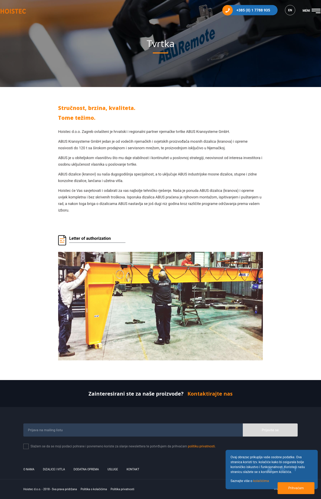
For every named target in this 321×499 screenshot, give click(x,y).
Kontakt (133, 469)
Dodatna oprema (86, 469)
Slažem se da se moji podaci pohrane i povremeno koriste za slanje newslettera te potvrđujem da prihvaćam (123, 446)
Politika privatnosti (122, 489)
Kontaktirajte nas (210, 393)
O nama (28, 469)
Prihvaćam (296, 488)
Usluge (112, 469)
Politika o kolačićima (94, 489)
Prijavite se (270, 430)
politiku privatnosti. (202, 446)
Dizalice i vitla (54, 469)
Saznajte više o (250, 481)
